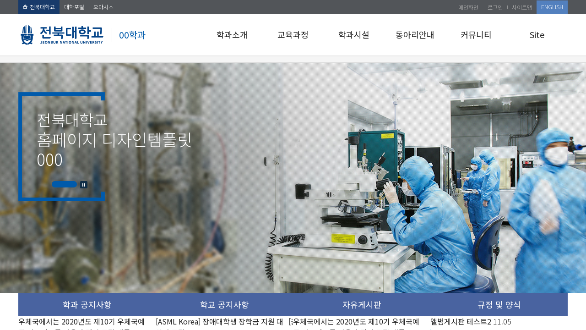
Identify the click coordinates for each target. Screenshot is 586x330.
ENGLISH (552, 7)
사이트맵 (522, 7)
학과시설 (353, 34)
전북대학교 (39, 7)
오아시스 (103, 7)
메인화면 (468, 7)
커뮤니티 (476, 34)
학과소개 (232, 34)
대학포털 (74, 7)
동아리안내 (415, 34)
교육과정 (293, 34)
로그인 (495, 7)
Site (537, 34)
